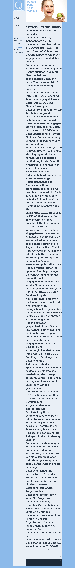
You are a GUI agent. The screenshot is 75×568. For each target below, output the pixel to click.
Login (60, 560)
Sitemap (33, 560)
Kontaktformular (19, 47)
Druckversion (29, 560)
